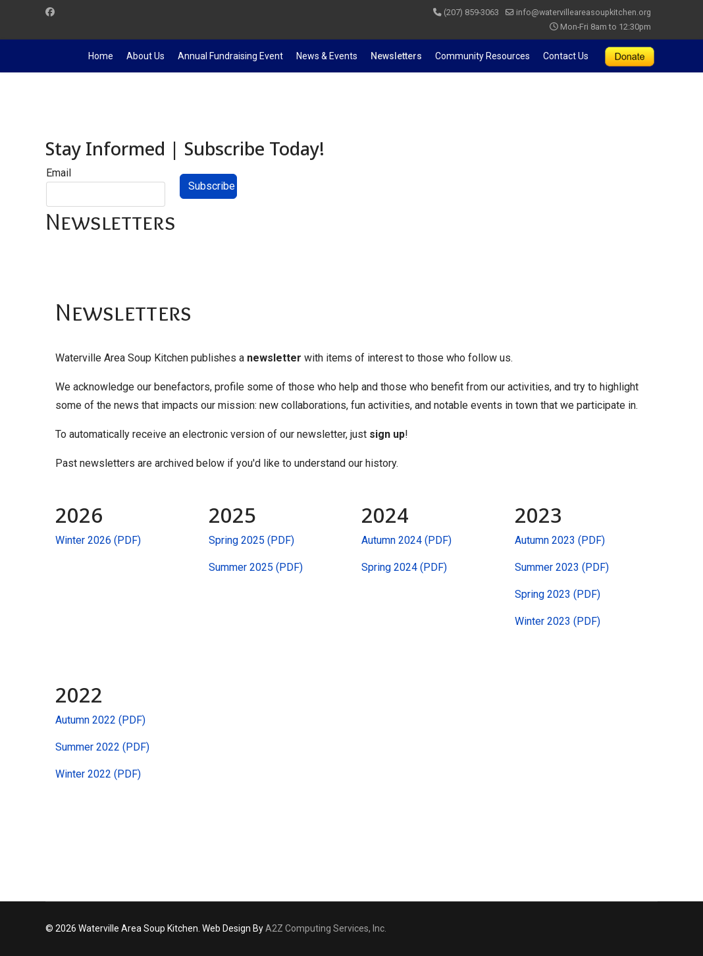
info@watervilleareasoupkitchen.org (583, 12)
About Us (145, 56)
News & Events (326, 56)
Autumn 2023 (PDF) (560, 540)
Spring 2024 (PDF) (404, 567)
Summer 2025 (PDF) (256, 567)
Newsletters (396, 56)
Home (100, 56)
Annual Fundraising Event (230, 56)
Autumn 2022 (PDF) (100, 720)
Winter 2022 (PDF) (98, 774)
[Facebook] (50, 12)
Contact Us (565, 56)
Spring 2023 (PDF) (557, 594)
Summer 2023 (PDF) (562, 567)
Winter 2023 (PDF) (557, 621)
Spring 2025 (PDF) (251, 540)
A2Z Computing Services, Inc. (325, 928)
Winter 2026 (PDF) (98, 540)
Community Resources (482, 56)
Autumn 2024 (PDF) (406, 540)
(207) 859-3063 (471, 12)
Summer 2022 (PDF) (102, 747)
